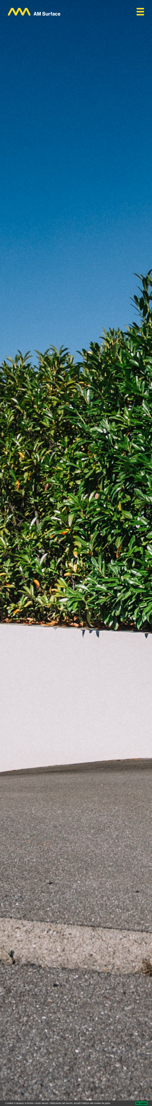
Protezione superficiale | (38, 1012)
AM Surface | (16, 1012)
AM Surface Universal (67, 1013)
